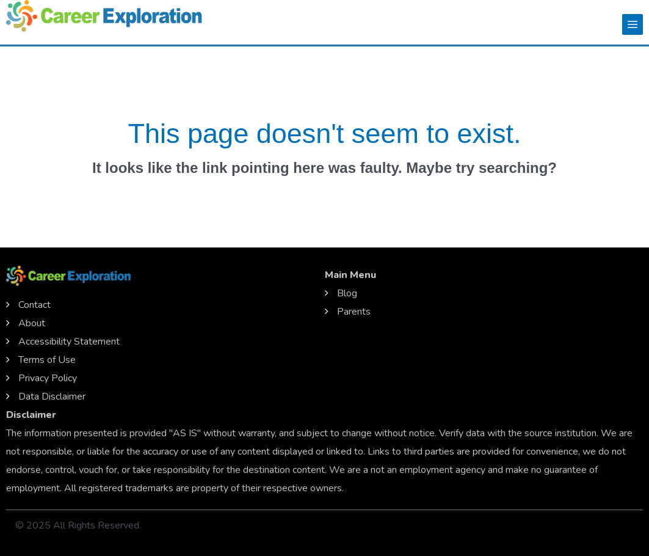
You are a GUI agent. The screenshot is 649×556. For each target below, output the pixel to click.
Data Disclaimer (51, 396)
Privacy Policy (47, 378)
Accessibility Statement (69, 341)
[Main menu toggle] (632, 24)
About (31, 323)
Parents (354, 311)
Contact (34, 305)
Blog (347, 293)
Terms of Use (47, 360)
